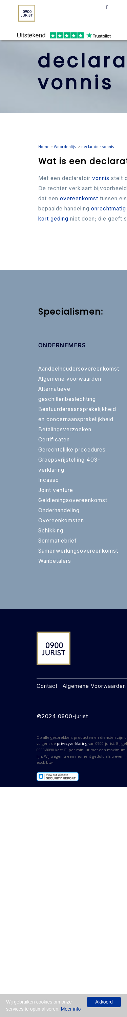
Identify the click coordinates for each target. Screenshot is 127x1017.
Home (43, 146)
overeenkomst (79, 198)
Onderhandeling (59, 510)
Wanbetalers (54, 561)
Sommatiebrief (57, 540)
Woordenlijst (65, 146)
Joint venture (55, 490)
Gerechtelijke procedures (72, 449)
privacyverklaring (72, 743)
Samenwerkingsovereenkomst (78, 551)
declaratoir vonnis (97, 146)
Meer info (71, 1009)
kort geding (53, 218)
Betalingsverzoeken (64, 429)
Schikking (50, 530)
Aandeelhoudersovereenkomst (78, 369)
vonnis (100, 178)
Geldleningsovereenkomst (72, 500)
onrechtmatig (108, 208)
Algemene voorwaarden (69, 379)
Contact (47, 686)
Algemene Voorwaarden (94, 686)
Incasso (48, 480)
